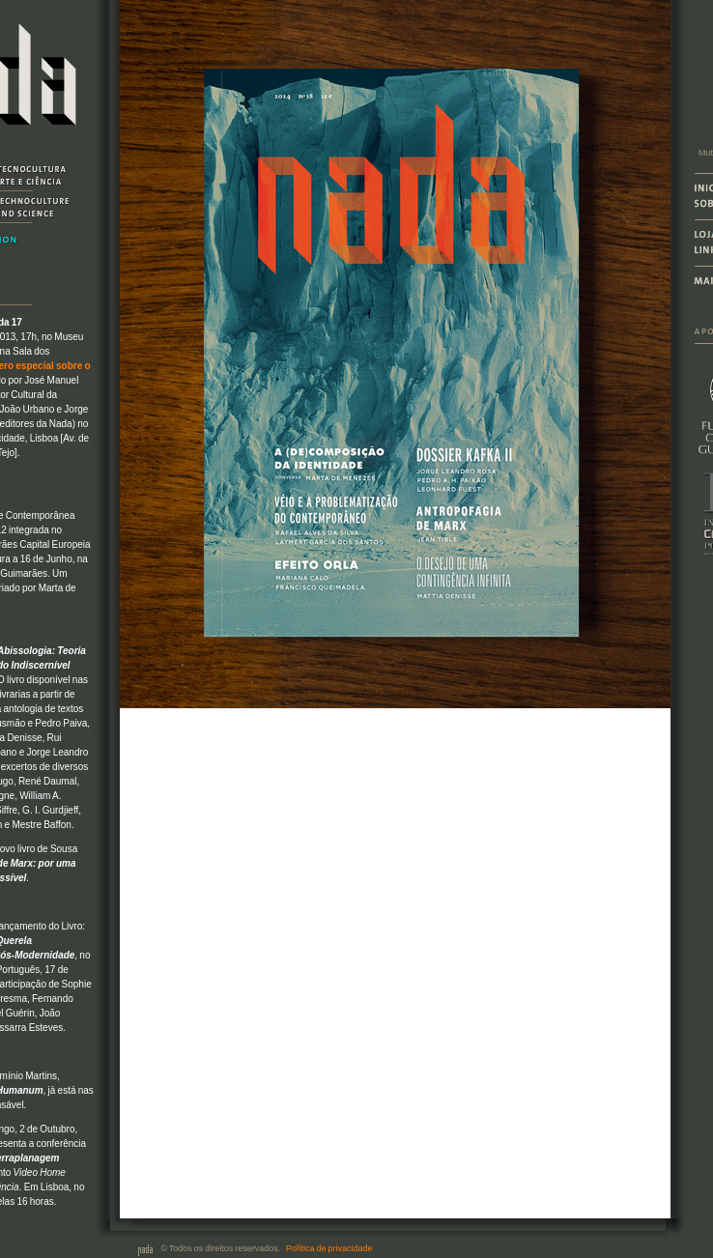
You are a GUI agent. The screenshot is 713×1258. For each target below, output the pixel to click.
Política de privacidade (329, 1248)
